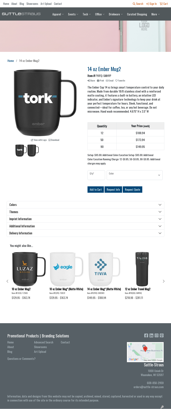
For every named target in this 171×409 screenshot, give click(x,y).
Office (100, 14)
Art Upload (46, 4)
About (14, 4)
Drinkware (116, 14)
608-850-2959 (155, 383)
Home (6, 4)
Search (138, 4)
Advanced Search (43, 342)
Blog (22, 4)
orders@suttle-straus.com (149, 387)
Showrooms (32, 4)
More (155, 14)
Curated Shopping (137, 14)
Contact (58, 4)
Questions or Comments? (21, 358)
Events (73, 14)
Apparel (58, 14)
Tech (87, 14)
